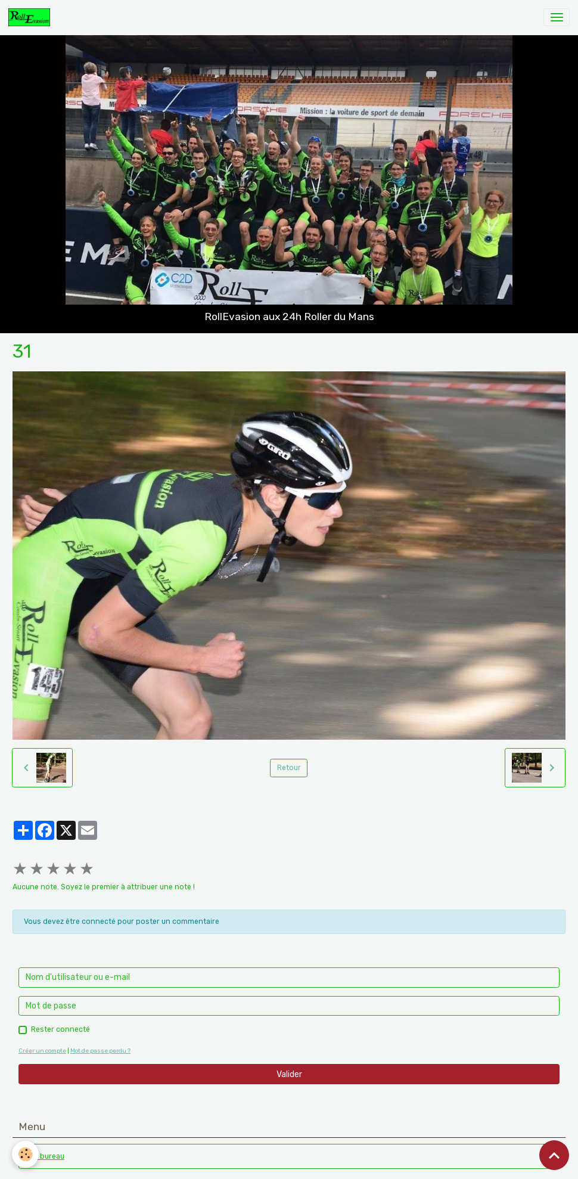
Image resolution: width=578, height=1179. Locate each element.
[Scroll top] (554, 1155)
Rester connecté (60, 1029)
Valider (289, 1074)
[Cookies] (25, 1154)
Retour (289, 768)
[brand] (31, 17)
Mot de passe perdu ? (100, 1050)
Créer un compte (42, 1050)
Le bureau (47, 1156)
